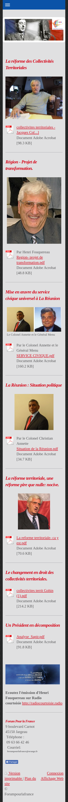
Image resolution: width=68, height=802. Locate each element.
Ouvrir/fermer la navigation (34, 5)
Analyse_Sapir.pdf (30, 636)
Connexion (55, 773)
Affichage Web (52, 778)
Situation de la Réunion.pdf (37, 449)
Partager (11, 762)
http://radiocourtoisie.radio (42, 703)
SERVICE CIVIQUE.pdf (35, 355)
